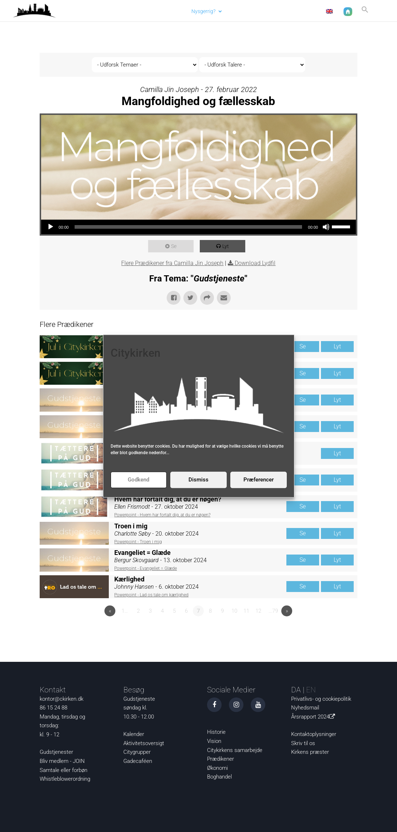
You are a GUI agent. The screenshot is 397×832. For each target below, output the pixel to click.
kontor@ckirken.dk (61, 699)
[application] (198, 227)
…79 (273, 611)
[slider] (188, 227)
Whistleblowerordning (65, 779)
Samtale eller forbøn (63, 770)
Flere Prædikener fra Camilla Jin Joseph (172, 263)
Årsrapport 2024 (314, 716)
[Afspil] (50, 227)
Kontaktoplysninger (313, 734)
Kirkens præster (310, 752)
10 (234, 611)
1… (125, 611)
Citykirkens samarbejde (234, 750)
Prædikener (220, 759)
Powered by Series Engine (330, 631)
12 (258, 611)
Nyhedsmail (305, 707)
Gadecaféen (137, 761)
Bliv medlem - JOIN (62, 761)
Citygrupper (137, 752)
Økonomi (217, 768)
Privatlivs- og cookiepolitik (321, 699)
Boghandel (219, 776)
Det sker (239, 11)
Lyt (227, 246)
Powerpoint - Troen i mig (138, 541)
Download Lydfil (255, 263)
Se (175, 246)
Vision (214, 741)
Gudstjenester (56, 752)
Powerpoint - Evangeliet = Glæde (145, 568)
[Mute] (326, 227)
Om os (272, 11)
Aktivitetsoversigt (143, 743)
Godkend (138, 479)
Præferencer (258, 479)
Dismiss (198, 479)
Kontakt (304, 11)
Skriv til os (303, 743)
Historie (216, 732)
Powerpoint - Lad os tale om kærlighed (151, 594)
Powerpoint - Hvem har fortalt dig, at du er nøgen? (162, 514)
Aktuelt (173, 11)
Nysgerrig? (202, 11)
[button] (363, 12)
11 (246, 611)
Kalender (133, 734)
